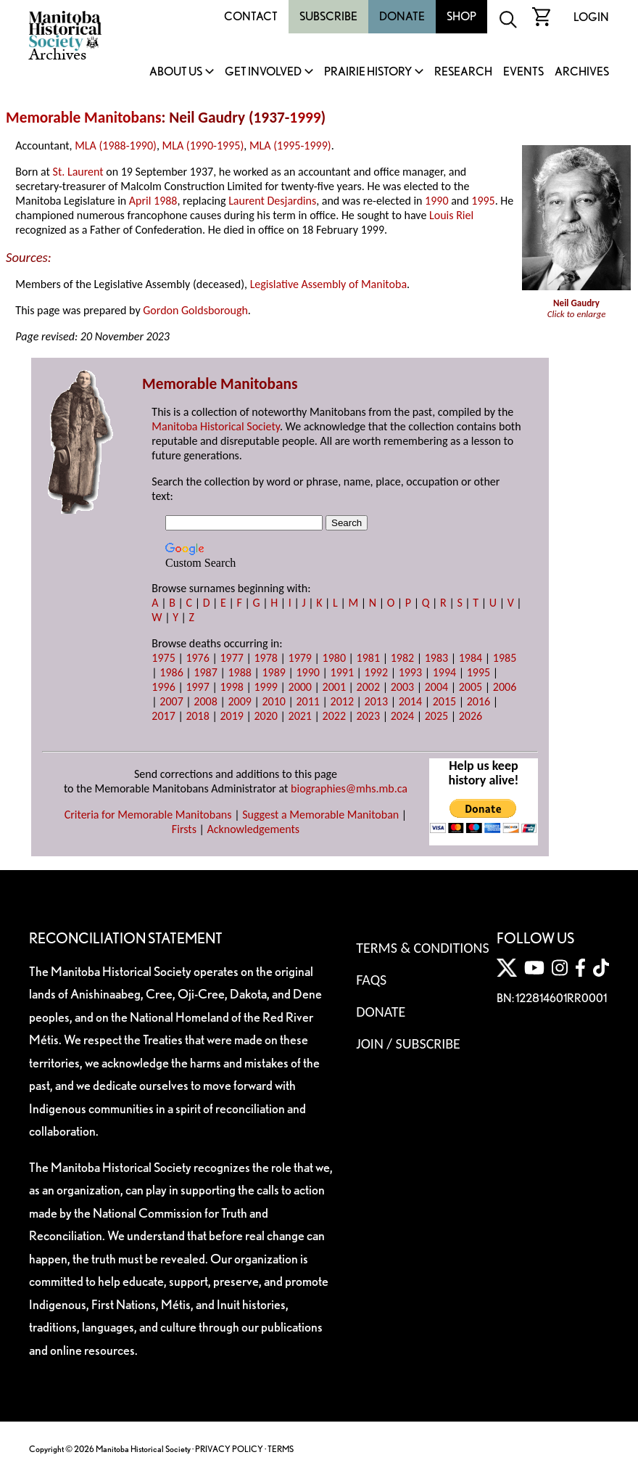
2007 (171, 701)
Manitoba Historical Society (216, 426)
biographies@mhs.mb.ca (349, 788)
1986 (171, 672)
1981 (368, 658)
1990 (436, 201)
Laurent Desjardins (272, 201)
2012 (342, 701)
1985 (504, 658)
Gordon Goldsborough (195, 310)
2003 (402, 687)
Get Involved (263, 72)
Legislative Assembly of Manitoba (328, 284)
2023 (368, 716)
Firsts (184, 829)
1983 (436, 658)
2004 (436, 687)
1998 (231, 687)
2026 (470, 716)
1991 (342, 672)
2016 (478, 701)
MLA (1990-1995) (203, 145)
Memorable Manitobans (84, 117)
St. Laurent (78, 172)
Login (591, 17)
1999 (304, 117)
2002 (368, 687)
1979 (300, 658)
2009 (239, 701)
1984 (470, 658)
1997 (197, 687)
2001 (334, 687)
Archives (582, 72)
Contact (251, 16)
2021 (300, 716)
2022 (334, 716)
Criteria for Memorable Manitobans (148, 814)
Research (463, 72)
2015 (444, 701)
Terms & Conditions (422, 947)
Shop (461, 16)
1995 (482, 201)
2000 (300, 687)
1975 (163, 658)
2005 (470, 687)
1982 (402, 658)
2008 (205, 701)
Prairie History (368, 72)
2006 (504, 687)
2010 (273, 701)
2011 (308, 701)
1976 (197, 658)
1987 (205, 672)
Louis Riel (451, 215)
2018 (197, 716)
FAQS (371, 979)
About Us (175, 72)
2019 (231, 716)
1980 (334, 658)
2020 (265, 716)
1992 (376, 672)
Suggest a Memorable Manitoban (320, 814)
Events (523, 72)
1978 (265, 658)
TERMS (281, 1448)
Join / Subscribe (408, 1043)
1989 (273, 672)
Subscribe (328, 16)
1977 (231, 658)
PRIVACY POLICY (229, 1448)
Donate (402, 16)
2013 (376, 701)
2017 (163, 716)
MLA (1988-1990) (116, 145)
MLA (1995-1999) (290, 145)
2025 (436, 716)
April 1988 (153, 201)
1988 (239, 672)
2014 (410, 701)
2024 (402, 716)
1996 (163, 687)
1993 (410, 672)
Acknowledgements (253, 829)
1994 (444, 672)
